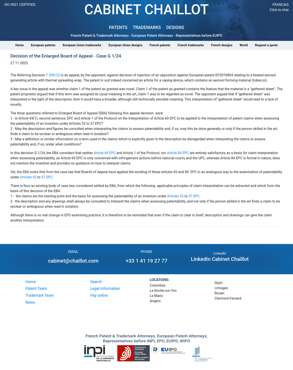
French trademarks (191, 45)
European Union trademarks (82, 45)
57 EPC (47, 177)
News (30, 302)
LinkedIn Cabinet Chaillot (220, 259)
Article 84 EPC (178, 153)
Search (96, 282)
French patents (160, 45)
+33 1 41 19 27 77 (146, 261)
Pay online (99, 295)
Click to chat (279, 10)
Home (19, 45)
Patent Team (36, 288)
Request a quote (266, 45)
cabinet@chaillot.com (73, 261)
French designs (221, 45)
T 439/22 (53, 75)
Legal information (105, 288)
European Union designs (125, 45)
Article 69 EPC (105, 153)
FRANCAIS (280, 5)
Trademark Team (39, 295)
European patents (43, 45)
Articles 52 (28, 177)
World (244, 45)
